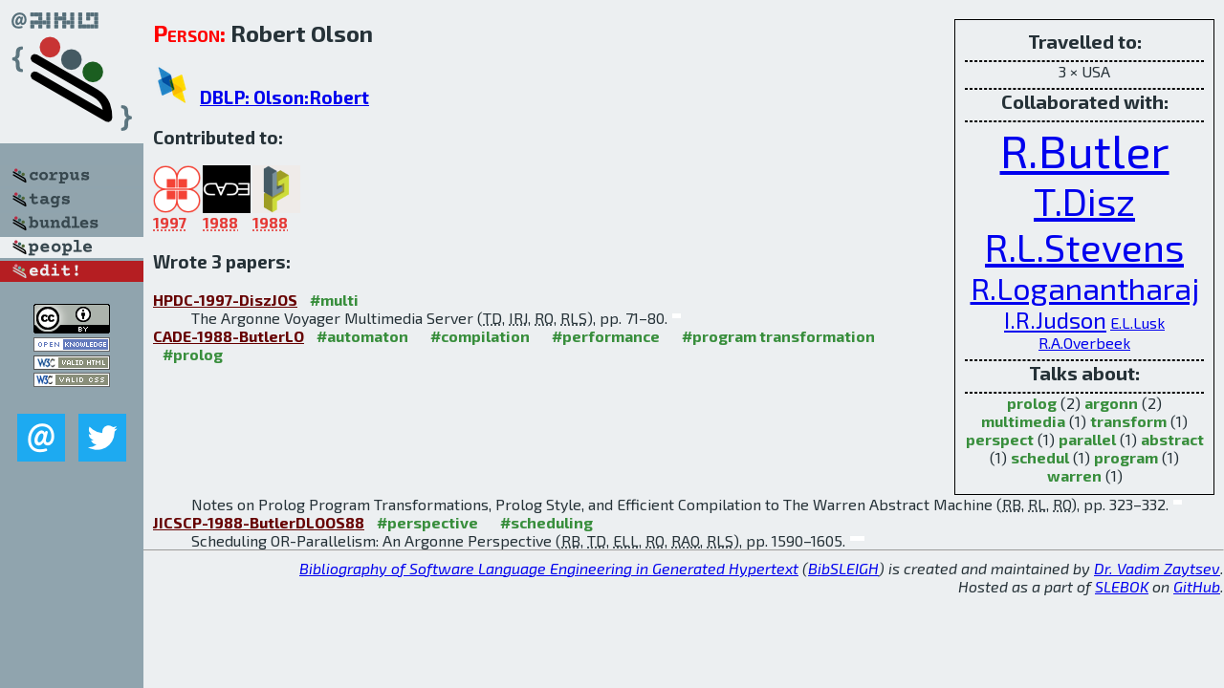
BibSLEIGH (843, 568)
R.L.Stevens (1084, 246)
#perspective (427, 522)
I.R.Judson (1055, 319)
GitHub (1196, 586)
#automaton (362, 336)
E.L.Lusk (1137, 322)
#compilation (480, 336)
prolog (1032, 403)
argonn (1111, 403)
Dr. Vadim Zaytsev (1157, 568)
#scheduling (546, 522)
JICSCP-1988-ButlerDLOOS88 (258, 522)
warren (1074, 475)
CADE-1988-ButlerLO (228, 336)
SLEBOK (1121, 586)
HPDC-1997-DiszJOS (225, 299)
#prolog (193, 354)
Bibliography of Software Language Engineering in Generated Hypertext (548, 568)
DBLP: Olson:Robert (284, 97)
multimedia (1023, 421)
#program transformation (778, 336)
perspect (1000, 439)
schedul (1040, 457)
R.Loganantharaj (1085, 287)
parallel (1087, 439)
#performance (606, 336)
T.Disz (1084, 201)
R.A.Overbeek (1084, 342)
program (1126, 457)
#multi (334, 299)
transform (1128, 421)
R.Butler (1084, 150)
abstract (1172, 439)
